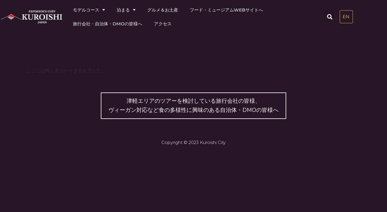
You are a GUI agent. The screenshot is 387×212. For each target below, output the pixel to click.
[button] (330, 17)
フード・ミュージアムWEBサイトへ (226, 10)
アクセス (163, 23)
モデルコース (89, 10)
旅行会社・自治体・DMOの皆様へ (107, 23)
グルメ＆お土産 (162, 10)
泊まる (126, 10)
